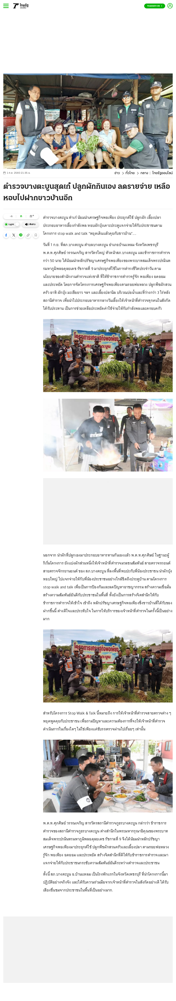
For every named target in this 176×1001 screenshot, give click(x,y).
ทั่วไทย (130, 173)
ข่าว (117, 173)
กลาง (144, 173)
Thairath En (154, 6)
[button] (6, 235)
